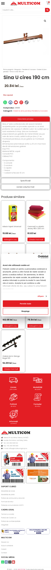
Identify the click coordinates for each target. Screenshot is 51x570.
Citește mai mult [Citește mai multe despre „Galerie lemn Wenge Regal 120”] (11, 369)
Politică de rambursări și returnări (13, 498)
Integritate (4, 525)
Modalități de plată (8, 495)
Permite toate (25, 304)
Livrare (13, 387)
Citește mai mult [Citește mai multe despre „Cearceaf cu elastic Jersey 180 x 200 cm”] (36, 239)
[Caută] (23, 10)
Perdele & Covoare (29, 69)
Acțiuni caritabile (7, 546)
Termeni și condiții (7, 514)
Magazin (18, 69)
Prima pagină (8, 69)
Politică (13, 404)
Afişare (41, 296)
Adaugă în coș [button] (10, 239)
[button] (45, 21)
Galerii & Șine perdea (22, 111)
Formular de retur (7, 502)
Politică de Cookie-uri (8, 518)
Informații (13, 421)
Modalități (37, 387)
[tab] (25, 119)
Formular (38, 404)
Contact (4, 553)
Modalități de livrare (8, 491)
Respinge (26, 311)
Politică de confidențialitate (10, 521)
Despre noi (5, 542)
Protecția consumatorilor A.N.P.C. (12, 505)
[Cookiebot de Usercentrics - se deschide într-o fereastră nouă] (37, 256)
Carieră (3, 549)
